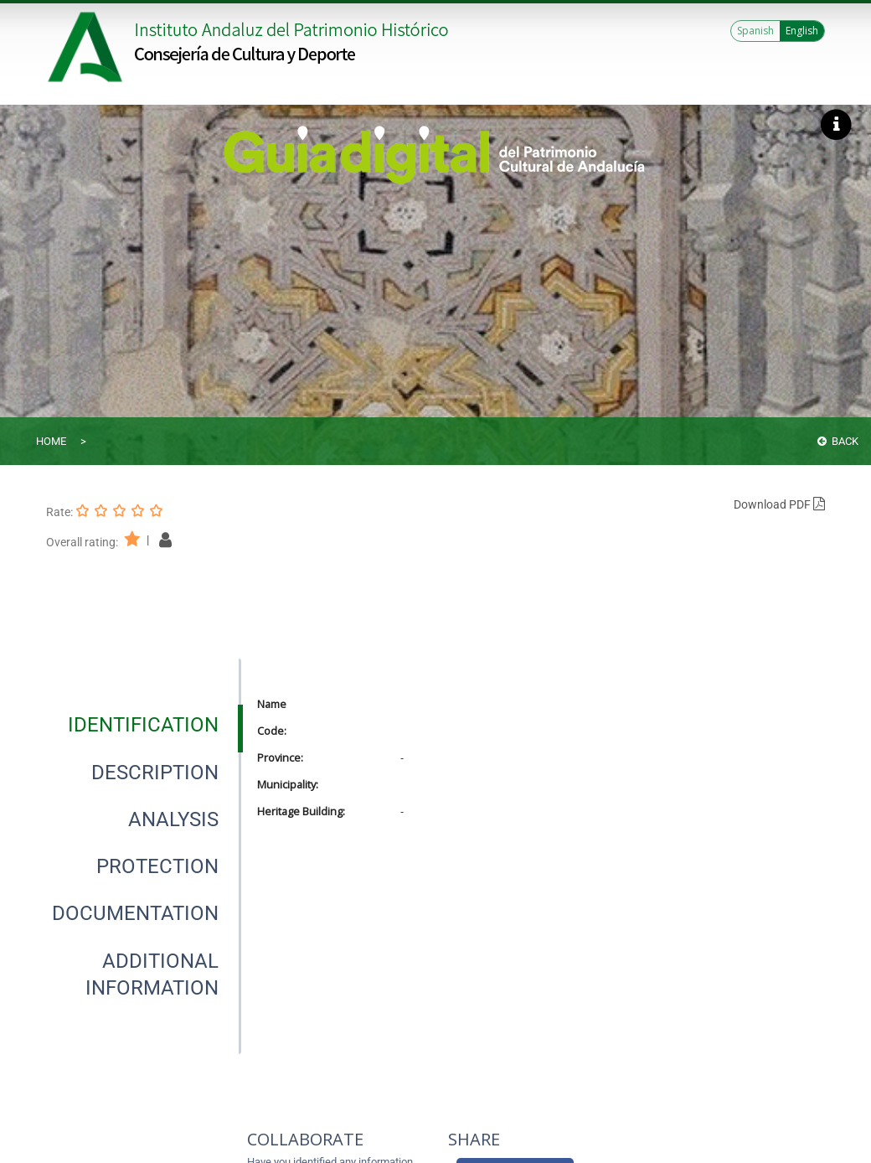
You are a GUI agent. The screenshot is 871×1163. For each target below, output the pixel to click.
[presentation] (143, 724)
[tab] (143, 724)
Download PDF (779, 504)
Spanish (755, 30)
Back (837, 441)
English (802, 30)
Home (51, 441)
